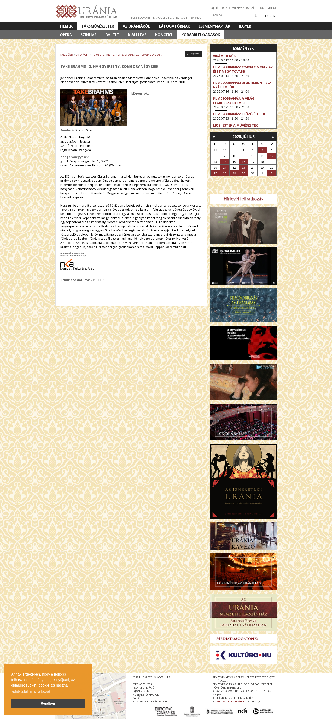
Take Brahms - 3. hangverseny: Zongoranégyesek (127, 54)
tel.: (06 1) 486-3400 (188, 18)
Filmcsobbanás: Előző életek (239, 114)
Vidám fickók (224, 56)
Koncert (164, 34)
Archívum (82, 54)
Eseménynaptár (214, 26)
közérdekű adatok (146, 694)
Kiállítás (137, 34)
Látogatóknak (174, 26)
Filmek (66, 26)
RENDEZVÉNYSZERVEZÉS (239, 8)
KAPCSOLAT (268, 8)
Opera (66, 34)
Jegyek (245, 26)
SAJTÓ (214, 8)
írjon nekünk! (142, 691)
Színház (89, 34)
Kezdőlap (67, 54)
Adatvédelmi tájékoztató (150, 701)
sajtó (136, 698)
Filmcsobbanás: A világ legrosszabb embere (233, 100)
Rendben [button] (48, 703)
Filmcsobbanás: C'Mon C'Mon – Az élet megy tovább (243, 69)
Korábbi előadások (200, 34)
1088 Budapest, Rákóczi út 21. (152, 18)
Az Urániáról (136, 26)
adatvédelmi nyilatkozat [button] (31, 691)
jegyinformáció (143, 687)
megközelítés (142, 684)
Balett (112, 34)
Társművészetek (97, 26)
